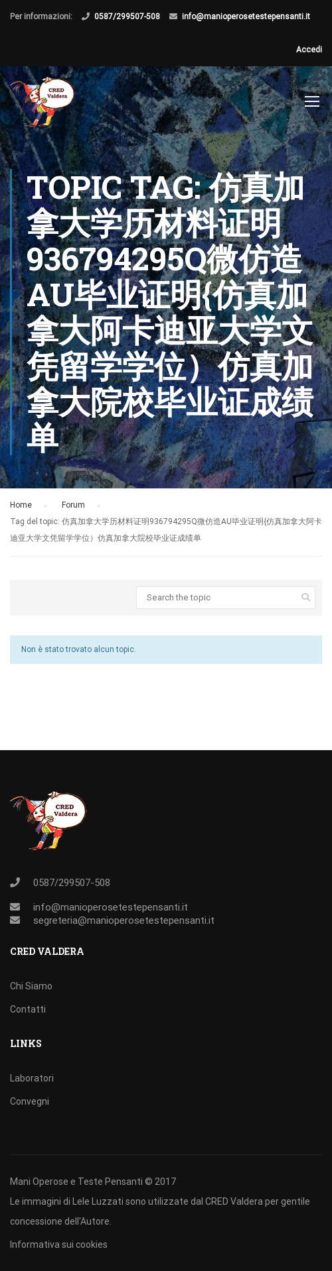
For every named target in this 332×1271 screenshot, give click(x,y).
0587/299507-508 (127, 16)
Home (21, 505)
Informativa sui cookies (59, 1244)
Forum (73, 505)
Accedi (309, 49)
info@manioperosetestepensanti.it (246, 16)
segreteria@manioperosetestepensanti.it (123, 920)
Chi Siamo (31, 986)
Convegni (29, 1101)
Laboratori (32, 1078)
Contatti (28, 1009)
